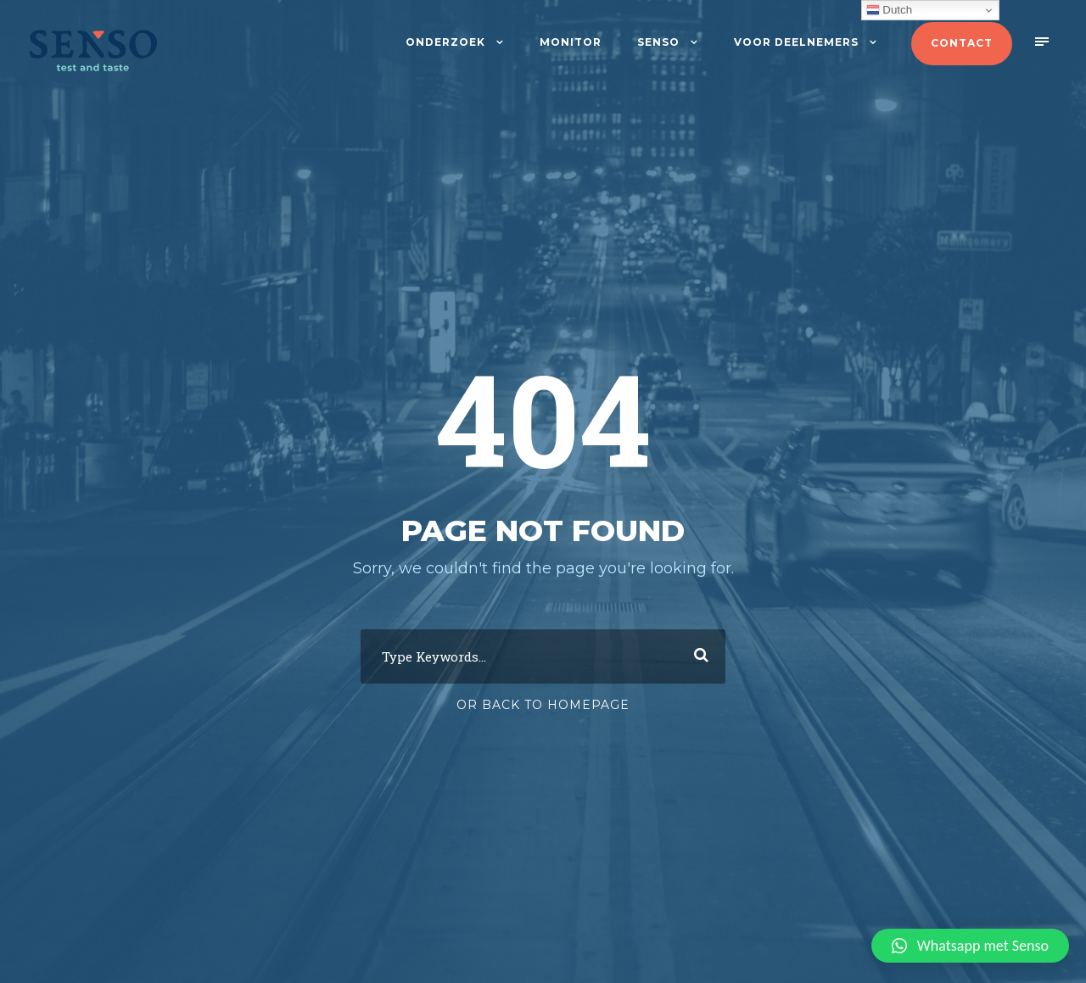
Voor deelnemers (796, 42)
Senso (658, 42)
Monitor (571, 42)
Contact (962, 42)
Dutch (889, 10)
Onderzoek (445, 42)
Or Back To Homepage (543, 704)
